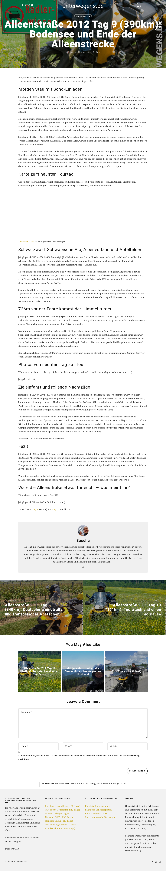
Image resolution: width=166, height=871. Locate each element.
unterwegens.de (83, 6)
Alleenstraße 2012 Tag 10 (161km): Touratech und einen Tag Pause (39, 671)
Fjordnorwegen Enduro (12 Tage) (62, 806)
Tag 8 (35, 509)
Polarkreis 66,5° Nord (96, 813)
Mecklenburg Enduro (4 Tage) (60, 824)
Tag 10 (55, 509)
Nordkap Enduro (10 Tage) (59, 820)
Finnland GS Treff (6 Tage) (59, 817)
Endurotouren (83, 16)
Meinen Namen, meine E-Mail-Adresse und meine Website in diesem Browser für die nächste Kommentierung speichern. (78, 757)
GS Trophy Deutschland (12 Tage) (62, 809)
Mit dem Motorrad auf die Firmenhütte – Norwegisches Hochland (83, 671)
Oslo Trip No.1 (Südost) (126, 671)
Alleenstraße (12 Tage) (57, 813)
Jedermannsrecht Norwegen (100, 817)
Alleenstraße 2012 (26, 241)
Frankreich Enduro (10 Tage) (60, 828)
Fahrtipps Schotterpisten (98, 809)
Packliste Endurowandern (98, 806)
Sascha (71, 52)
